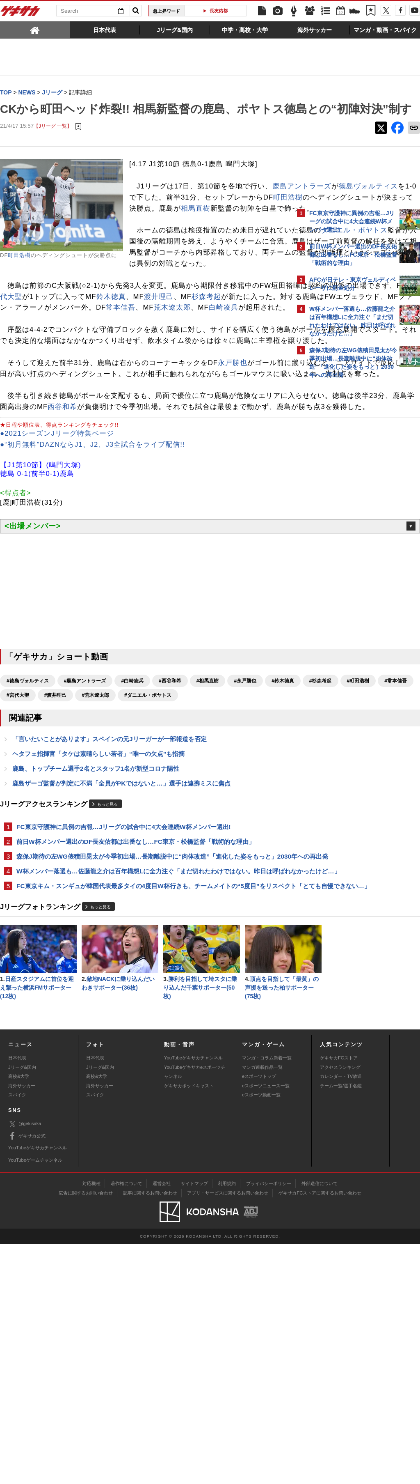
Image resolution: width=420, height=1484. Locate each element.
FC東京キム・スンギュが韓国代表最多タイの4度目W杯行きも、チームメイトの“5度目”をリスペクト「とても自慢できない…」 (144, 1043)
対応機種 (91, 1423)
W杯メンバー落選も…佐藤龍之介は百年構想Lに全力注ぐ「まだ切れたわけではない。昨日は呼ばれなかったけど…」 (144, 1019)
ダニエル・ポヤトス (214, 291)
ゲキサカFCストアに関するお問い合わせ (319, 1432)
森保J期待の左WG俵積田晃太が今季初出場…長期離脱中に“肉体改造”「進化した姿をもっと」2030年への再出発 (140, 994)
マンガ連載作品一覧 (262, 1307)
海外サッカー (21, 1325)
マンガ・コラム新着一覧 (267, 1297)
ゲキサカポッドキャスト (189, 1325)
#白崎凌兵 (132, 797)
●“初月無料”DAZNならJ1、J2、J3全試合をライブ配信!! (92, 560)
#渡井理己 (205, 811)
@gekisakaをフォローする (342, 507)
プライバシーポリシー (268, 1423)
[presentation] (35, 29)
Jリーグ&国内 (22, 1307)
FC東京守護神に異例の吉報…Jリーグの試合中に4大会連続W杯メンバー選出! (123, 959)
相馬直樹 (195, 247)
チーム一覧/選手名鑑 (341, 1325)
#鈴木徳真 (18, 811)
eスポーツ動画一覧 (261, 1334)
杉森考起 (88, 368)
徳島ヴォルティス (225, 214)
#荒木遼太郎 (246, 811)
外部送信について (319, 1423)
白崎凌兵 (249, 380)
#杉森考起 (55, 811)
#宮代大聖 (168, 811)
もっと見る (107, 937)
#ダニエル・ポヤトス (30, 826)
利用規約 (227, 1423)
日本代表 (17, 1297)
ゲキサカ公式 (27, 1376)
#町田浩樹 (93, 811)
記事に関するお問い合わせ (150, 1432)
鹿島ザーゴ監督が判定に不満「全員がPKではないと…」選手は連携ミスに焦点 (121, 915)
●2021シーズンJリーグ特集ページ (57, 550)
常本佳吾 (146, 380)
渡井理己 (40, 368)
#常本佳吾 (130, 811)
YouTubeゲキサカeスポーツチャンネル (194, 1312)
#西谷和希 (170, 797)
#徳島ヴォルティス (28, 797)
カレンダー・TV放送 (341, 1316)
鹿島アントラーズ (158, 214)
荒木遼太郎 (197, 380)
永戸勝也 (232, 457)
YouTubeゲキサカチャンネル (193, 1297)
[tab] (35, 29)
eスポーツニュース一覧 (266, 1325)
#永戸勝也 (245, 797)
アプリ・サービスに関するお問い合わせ (227, 1432)
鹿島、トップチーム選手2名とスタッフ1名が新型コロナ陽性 (95, 900)
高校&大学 (18, 1316)
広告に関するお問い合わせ (86, 1432)
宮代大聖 (152, 357)
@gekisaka (24, 1364)
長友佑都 (219, 10)
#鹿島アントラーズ (85, 797)
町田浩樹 (19, 272)
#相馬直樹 (207, 797)
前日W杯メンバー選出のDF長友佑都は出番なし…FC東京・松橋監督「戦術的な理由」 (135, 974)
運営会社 (162, 1423)
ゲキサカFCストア (339, 1297)
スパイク (17, 1334)
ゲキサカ (20, 13)
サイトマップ (194, 1423)
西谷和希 (204, 512)
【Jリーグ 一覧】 (53, 142)
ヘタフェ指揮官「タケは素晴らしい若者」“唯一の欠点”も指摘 (98, 885)
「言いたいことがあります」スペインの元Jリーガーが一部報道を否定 (109, 869)
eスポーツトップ (259, 1316)
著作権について (126, 1423)
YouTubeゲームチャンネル (35, 1399)
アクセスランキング (340, 1307)
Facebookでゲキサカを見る (343, 524)
